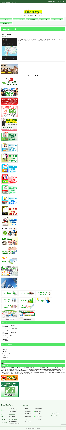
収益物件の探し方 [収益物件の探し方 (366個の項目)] (51, 370)
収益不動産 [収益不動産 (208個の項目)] (41, 372)
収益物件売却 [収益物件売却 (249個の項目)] (8, 372)
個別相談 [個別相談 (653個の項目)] (43, 369)
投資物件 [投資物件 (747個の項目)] (10, 369)
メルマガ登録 (38, 419)
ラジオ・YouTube (29, 419)
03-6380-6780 (12, 414)
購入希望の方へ (28, 413)
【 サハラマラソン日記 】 (33, 75)
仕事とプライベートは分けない (9, 332)
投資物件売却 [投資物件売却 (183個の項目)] (45, 372)
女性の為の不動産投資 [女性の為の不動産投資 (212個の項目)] (35, 372)
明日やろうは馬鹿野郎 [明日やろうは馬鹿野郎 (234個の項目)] (15, 372)
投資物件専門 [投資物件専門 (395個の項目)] (31, 370)
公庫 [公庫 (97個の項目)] (25, 373)
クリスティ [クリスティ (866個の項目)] (50, 367)
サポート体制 (38, 413)
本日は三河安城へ (7, 34)
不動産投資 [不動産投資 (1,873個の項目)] (3, 367)
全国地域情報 (5, 357)
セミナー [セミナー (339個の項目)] (63, 370)
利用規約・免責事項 (52, 1)
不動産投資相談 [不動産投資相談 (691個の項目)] (32, 369)
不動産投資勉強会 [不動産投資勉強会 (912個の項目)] (44, 367)
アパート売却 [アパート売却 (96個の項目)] (28, 373)
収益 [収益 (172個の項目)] (49, 372)
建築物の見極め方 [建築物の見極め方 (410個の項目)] (14, 370)
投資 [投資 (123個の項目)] (9, 373)
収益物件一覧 (28, 416)
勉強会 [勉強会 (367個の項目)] (41, 370)
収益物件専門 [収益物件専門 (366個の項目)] (45, 370)
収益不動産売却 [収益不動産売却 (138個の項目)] (61, 372)
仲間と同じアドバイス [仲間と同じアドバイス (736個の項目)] (17, 369)
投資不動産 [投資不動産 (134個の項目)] (6, 373)
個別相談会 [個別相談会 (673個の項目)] (38, 369)
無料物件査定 (38, 411)
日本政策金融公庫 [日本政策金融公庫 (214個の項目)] (27, 372)
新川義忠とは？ (6, 339)
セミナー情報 (5, 347)
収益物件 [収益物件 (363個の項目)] (57, 370)
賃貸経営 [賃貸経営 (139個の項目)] (56, 372)
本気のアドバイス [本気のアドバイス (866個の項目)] (58, 367)
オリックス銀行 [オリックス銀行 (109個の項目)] (16, 373)
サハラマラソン (38, 416)
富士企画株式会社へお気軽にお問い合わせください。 (33, 15)
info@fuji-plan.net (13, 419)
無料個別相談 (28, 411)
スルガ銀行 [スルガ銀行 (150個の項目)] (52, 372)
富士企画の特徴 (38, 408)
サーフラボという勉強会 (8, 335)
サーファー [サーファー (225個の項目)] (22, 372)
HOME (26, 408)
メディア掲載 (5, 355)
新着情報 (5, 349)
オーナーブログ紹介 (7, 353)
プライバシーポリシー (55, 415)
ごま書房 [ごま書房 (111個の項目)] (11, 373)
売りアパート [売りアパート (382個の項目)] (37, 370)
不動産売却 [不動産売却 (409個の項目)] (20, 370)
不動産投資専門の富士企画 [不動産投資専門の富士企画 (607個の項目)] (51, 369)
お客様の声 (5, 351)
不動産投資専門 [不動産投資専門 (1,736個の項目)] (10, 367)
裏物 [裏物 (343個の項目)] (60, 370)
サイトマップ (61, 1)
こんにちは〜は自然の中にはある (10, 328)
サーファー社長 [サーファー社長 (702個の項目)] (25, 369)
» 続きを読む (20, 43)
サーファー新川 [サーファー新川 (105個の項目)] (21, 373)
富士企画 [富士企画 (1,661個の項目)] (17, 367)
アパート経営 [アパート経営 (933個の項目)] (36, 367)
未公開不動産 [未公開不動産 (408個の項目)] (25, 370)
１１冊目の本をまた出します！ (9, 325)
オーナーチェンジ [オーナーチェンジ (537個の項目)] (7, 370)
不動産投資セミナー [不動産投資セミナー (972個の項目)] (28, 367)
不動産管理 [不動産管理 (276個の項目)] (3, 372)
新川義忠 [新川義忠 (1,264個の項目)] (21, 367)
